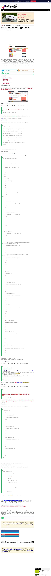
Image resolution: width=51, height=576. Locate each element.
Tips (18, 10)
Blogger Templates (13, 10)
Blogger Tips (37, 53)
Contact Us (9, 3)
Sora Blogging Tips (9, 574)
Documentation (31, 10)
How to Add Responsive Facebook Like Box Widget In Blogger (14, 507)
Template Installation (8, 79)
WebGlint (17, 574)
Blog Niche (41, 51)
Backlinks (36, 51)
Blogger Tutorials (43, 53)
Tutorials (7, 10)
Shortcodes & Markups (8, 83)
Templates (25, 10)
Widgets (21, 10)
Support (5, 3)
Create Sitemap (6, 84)
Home (2, 3)
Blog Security (46, 51)
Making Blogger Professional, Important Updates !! (22, 16)
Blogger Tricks (21, 563)
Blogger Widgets (37, 55)
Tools (36, 10)
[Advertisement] (16, 37)
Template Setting (7, 81)
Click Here (33, 1)
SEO (35, 57)
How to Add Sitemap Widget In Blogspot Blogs (44, 29)
